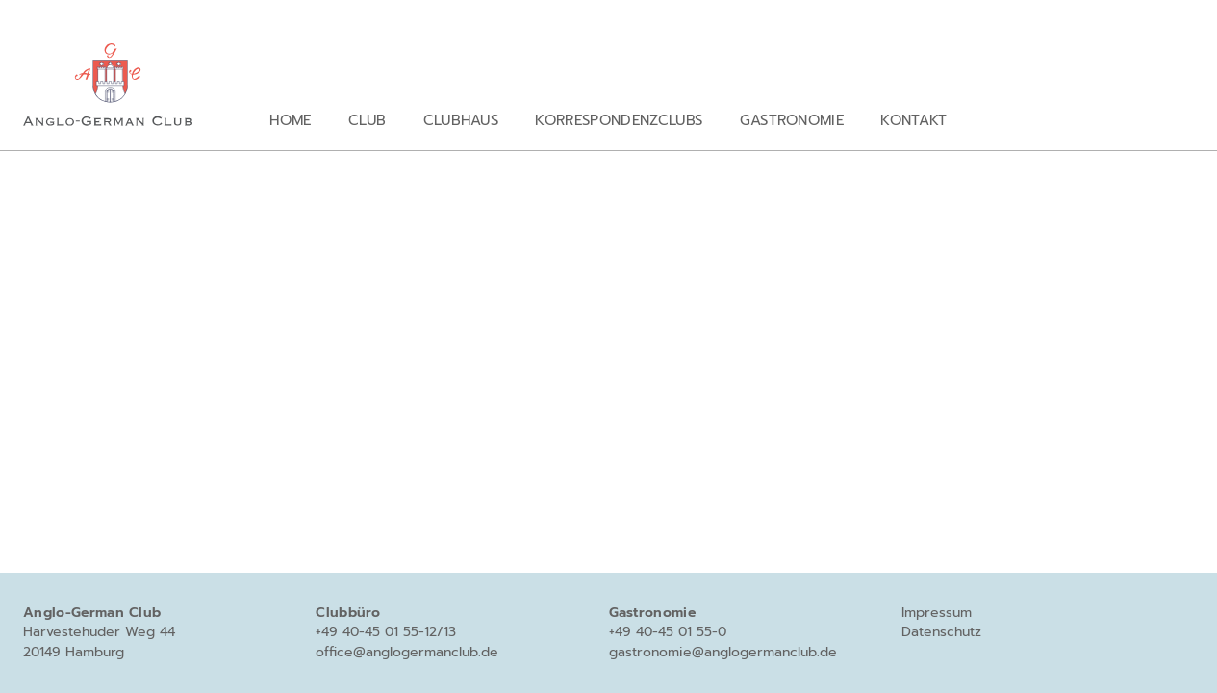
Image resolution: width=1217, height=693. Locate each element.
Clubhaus (461, 120)
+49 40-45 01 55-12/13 (386, 632)
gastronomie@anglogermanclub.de (723, 652)
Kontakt (913, 120)
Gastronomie (792, 120)
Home (290, 120)
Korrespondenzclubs (618, 120)
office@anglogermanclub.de (407, 652)
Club (367, 120)
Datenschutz (941, 632)
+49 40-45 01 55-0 (667, 632)
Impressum (936, 613)
